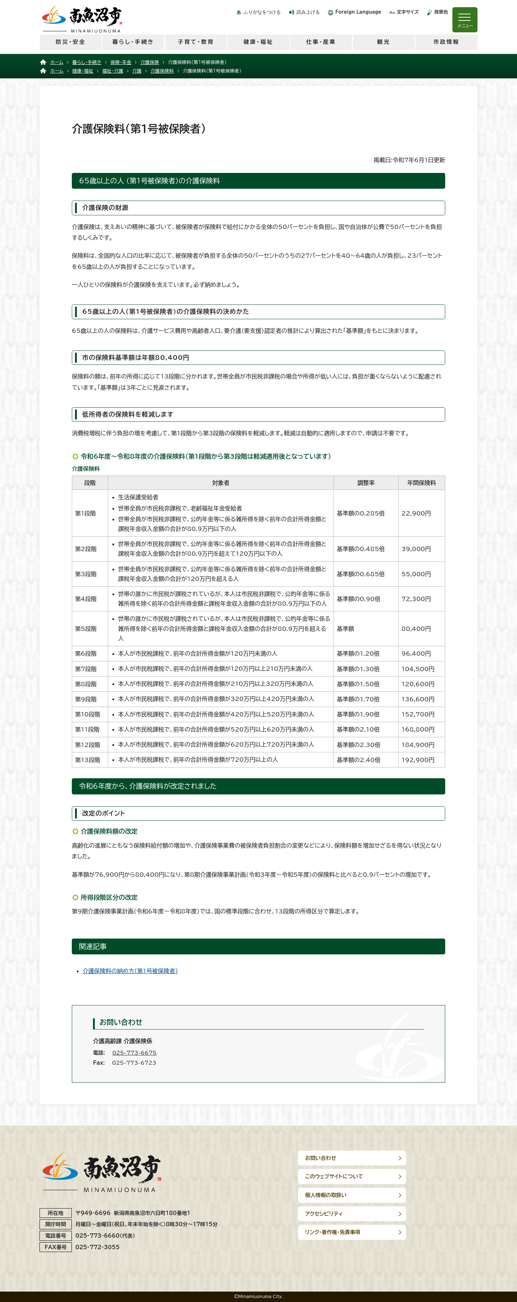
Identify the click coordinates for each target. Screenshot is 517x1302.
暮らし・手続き (133, 42)
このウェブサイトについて (426, 1158)
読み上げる (308, 12)
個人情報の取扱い (325, 1176)
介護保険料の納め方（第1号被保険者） (130, 971)
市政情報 (446, 42)
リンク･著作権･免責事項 (332, 1195)
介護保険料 (162, 71)
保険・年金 (121, 62)
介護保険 (149, 62)
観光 (383, 42)
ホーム (57, 62)
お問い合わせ (320, 1158)
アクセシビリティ (415, 1176)
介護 (136, 71)
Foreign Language (358, 12)
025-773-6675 (134, 1052)
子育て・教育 (196, 42)
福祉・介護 (112, 71)
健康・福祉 (258, 42)
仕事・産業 (321, 42)
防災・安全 (70, 42)
